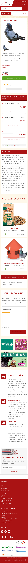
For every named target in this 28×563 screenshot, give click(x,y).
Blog (2, 486)
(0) (24, 13)
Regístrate (3, 497)
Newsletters (4, 488)
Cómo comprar (5, 492)
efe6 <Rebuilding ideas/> (8, 560)
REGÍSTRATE (24, 1)
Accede (3, 495)
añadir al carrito (14, 112)
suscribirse (14, 471)
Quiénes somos (5, 490)
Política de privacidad (6, 500)
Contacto (3, 493)
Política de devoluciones (7, 502)
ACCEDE (18, 1)
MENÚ (24, 4)
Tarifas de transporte (14, 89)
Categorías (6, 13)
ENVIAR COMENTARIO (17, 332)
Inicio (2, 485)
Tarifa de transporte (6, 503)
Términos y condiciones (6, 498)
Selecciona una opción (14, 78)
